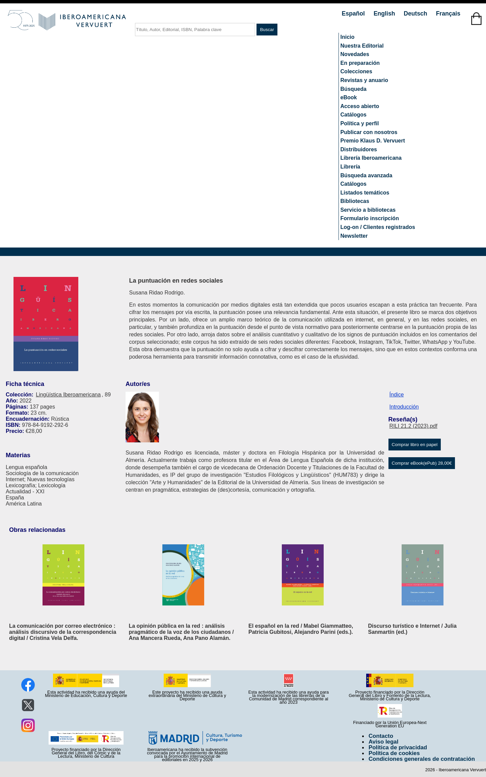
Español (354, 13)
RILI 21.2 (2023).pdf (413, 426)
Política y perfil (360, 123)
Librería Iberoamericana (371, 158)
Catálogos (354, 115)
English (385, 13)
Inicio (348, 37)
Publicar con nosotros (369, 132)
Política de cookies (394, 753)
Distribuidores (359, 149)
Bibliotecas (355, 201)
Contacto (381, 736)
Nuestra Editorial (362, 46)
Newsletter (354, 236)
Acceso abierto (360, 106)
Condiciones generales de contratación (422, 759)
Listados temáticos (365, 193)
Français (448, 13)
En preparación (360, 63)
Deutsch (416, 13)
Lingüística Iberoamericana (68, 394)
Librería (350, 167)
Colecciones (356, 71)
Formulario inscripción (370, 218)
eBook (349, 97)
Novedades (355, 54)
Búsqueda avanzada (367, 175)
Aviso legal (383, 742)
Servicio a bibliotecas (368, 210)
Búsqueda (354, 89)
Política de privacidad (398, 747)
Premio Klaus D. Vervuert (373, 141)
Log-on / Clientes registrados (378, 227)
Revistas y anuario (364, 80)
